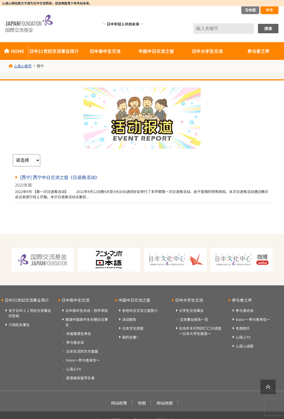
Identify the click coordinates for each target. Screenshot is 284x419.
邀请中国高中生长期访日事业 (86, 322)
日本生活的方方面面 (82, 351)
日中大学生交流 (207, 51)
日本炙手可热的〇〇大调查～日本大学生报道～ (200, 331)
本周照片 (243, 328)
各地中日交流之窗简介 (140, 310)
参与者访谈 (75, 342)
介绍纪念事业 (19, 324)
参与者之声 (242, 300)
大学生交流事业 (191, 310)
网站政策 (119, 403)
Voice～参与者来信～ (83, 360)
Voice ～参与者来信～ (253, 319)
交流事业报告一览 (194, 319)
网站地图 (165, 403)
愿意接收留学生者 (80, 377)
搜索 (268, 28)
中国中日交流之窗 (156, 51)
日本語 (250, 9)
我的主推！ (131, 337)
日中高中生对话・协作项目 (86, 310)
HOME (17, 51)
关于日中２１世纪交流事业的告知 (30, 313)
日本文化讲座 (132, 328)
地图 (142, 403)
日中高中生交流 (105, 51)
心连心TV (73, 369)
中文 (269, 9)
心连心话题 (244, 346)
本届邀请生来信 (78, 333)
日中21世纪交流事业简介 (54, 51)
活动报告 (129, 319)
